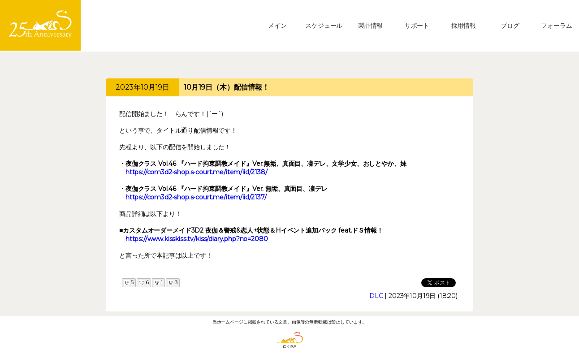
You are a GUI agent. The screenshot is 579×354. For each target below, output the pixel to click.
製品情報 (370, 26)
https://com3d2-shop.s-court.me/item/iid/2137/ (196, 197)
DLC (376, 296)
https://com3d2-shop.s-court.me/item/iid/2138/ (196, 172)
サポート (417, 26)
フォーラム (556, 26)
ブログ (510, 26)
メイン (277, 26)
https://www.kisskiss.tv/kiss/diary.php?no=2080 (196, 239)
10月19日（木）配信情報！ (226, 87)
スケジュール (323, 26)
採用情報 (463, 26)
